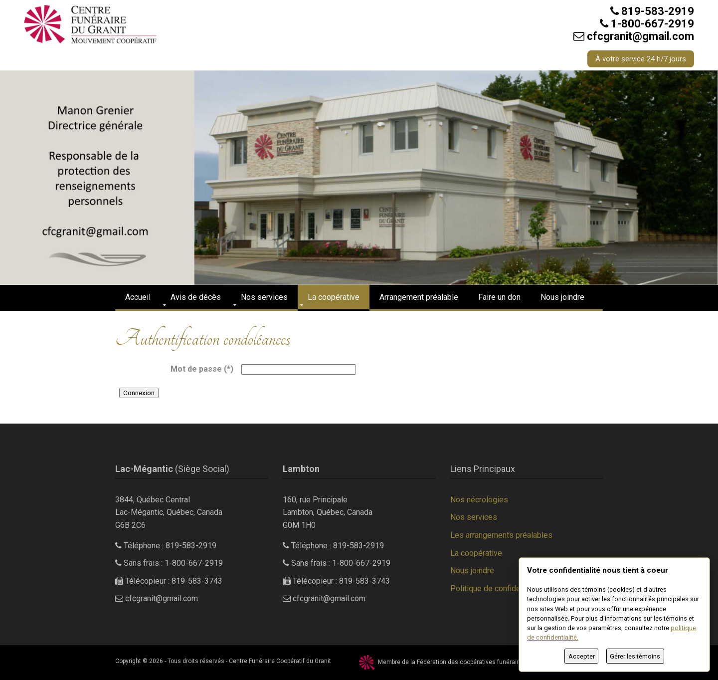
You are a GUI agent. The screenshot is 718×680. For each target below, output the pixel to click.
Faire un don (499, 297)
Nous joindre (562, 297)
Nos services (264, 297)
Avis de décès (196, 297)
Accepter (581, 656)
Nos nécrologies (479, 499)
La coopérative (333, 297)
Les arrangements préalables (501, 535)
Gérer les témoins (635, 656)
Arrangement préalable (418, 297)
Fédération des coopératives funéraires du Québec (487, 662)
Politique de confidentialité (497, 588)
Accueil (138, 297)
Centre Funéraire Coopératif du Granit (280, 661)
